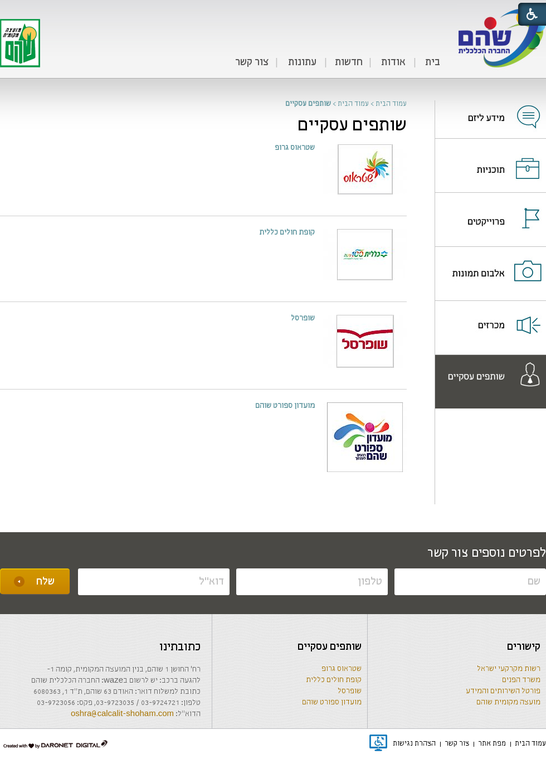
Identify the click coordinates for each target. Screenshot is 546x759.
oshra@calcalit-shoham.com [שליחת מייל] (122, 714)
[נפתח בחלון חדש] (490, 110)
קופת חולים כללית (334, 680)
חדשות (349, 62)
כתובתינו (180, 647)
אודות (393, 62)
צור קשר (252, 62)
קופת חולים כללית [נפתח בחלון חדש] (287, 232)
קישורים (523, 647)
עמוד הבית (391, 104)
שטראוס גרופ (341, 669)
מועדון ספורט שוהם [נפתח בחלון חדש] (285, 406)
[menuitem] (432, 63)
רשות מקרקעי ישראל (508, 669)
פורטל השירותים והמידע (503, 691)
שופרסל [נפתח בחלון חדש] (303, 318)
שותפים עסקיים (352, 125)
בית (432, 62)
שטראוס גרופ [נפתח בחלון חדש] (295, 148)
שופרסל (350, 691)
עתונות (302, 62)
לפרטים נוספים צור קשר (486, 553)
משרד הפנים (521, 680)
